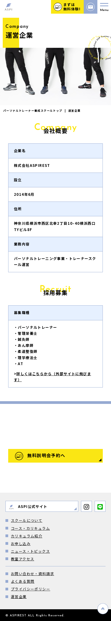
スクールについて (26, 520)
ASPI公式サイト (27, 507)
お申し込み (21, 543)
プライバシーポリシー (30, 589)
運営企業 (19, 596)
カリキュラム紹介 (26, 536)
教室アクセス (22, 558)
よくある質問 (22, 581)
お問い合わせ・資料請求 (32, 573)
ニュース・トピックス (30, 551)
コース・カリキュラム (30, 528)
